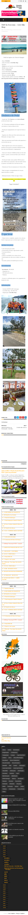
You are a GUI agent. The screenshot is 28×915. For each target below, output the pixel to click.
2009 (4, 907)
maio (5, 878)
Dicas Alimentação (18, 757)
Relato (16, 786)
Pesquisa (19, 783)
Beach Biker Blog (5, 740)
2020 (4, 884)
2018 (4, 888)
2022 (4, 854)
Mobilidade (14, 775)
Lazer (17, 773)
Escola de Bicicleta (6, 737)
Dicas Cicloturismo (14, 760)
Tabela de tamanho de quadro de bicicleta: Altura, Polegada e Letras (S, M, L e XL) (17, 800)
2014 (4, 897)
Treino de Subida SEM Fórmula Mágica (17, 804)
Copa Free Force (21, 754)
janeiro (6, 882)
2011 (4, 903)
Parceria (11, 781)
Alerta (4, 749)
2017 (4, 890)
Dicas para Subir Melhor (14, 811)
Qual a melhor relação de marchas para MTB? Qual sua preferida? (12, 471)
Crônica (4, 757)
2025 (4, 847)
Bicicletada (16, 749)
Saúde (22, 786)
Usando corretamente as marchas (16, 829)
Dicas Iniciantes (16, 762)
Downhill (5, 765)
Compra (13, 754)
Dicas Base (5, 760)
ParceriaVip (18, 781)
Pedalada (5, 783)
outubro (6, 862)
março (6, 880)
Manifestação (6, 775)
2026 (4, 845)
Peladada (12, 783)
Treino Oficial (21, 788)
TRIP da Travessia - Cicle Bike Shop (13, 865)
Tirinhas (4, 788)
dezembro (7, 858)
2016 (4, 893)
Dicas (10, 757)
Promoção (10, 786)
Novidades (20, 778)
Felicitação (22, 765)
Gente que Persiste (18, 768)
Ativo (2, 739)
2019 (4, 886)
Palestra (4, 781)
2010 (4, 905)
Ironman (12, 773)
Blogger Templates (20, 913)
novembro (7, 860)
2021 (4, 856)
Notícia (14, 778)
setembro (6, 864)
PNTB (4, 786)
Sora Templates (11, 913)
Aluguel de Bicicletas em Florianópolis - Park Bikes (14, 868)
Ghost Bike (5, 770)
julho (5, 873)
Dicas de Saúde (6, 762)
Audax (9, 749)
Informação (21, 770)
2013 (4, 899)
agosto (6, 871)
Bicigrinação (6, 752)
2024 (4, 850)
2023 (4, 852)
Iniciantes (5, 773)
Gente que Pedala (7, 768)
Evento (15, 765)
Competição (5, 754)
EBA (10, 765)
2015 (4, 895)
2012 (4, 901)
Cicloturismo (5, 31)
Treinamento (12, 788)
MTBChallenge (6, 778)
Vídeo (4, 791)
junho (5, 876)
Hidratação (12, 770)
